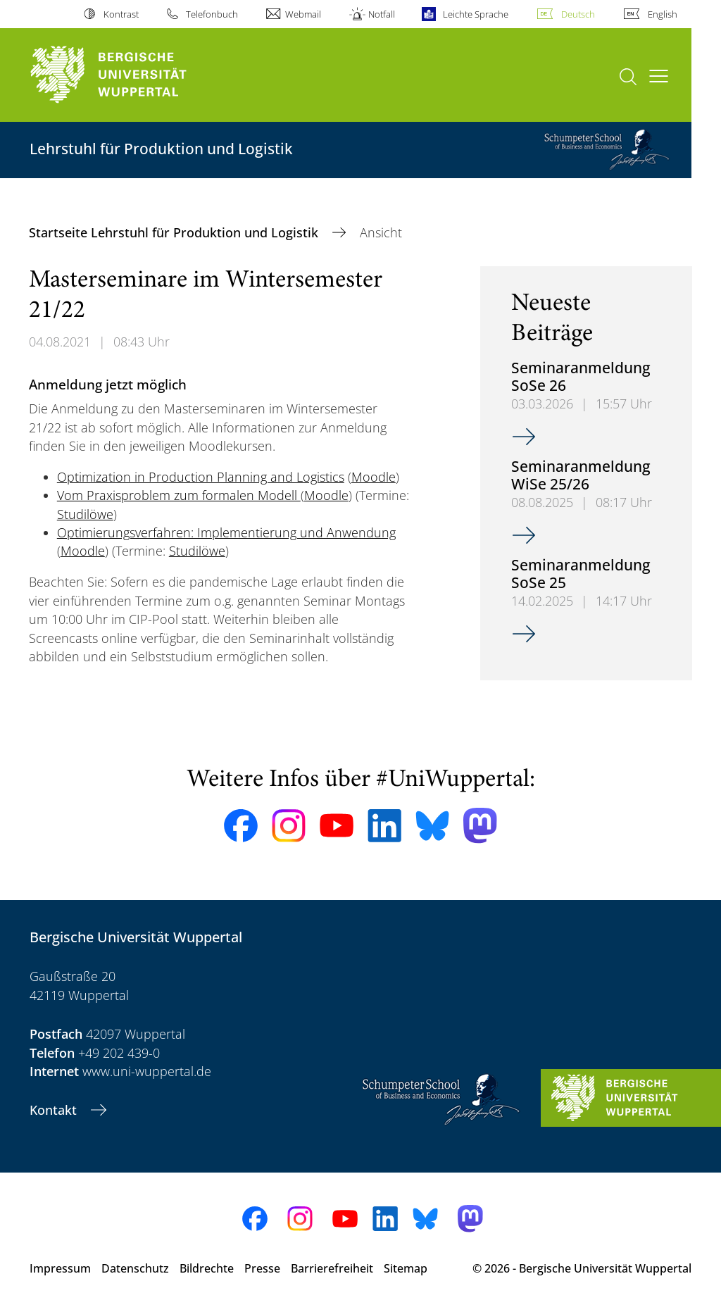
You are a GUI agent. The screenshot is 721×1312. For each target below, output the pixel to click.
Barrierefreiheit (332, 1268)
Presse (262, 1268)
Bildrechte (207, 1268)
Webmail (303, 14)
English (662, 14)
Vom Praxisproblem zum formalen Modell (179, 495)
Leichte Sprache (475, 14)
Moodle (373, 476)
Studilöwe (85, 514)
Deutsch (578, 14)
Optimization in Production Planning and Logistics (200, 476)
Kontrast (121, 14)
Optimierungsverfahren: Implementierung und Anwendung (226, 532)
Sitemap (405, 1268)
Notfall (381, 14)
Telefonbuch (212, 14)
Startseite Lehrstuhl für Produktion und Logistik (175, 232)
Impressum (60, 1268)
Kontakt (55, 1109)
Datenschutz (135, 1268)
